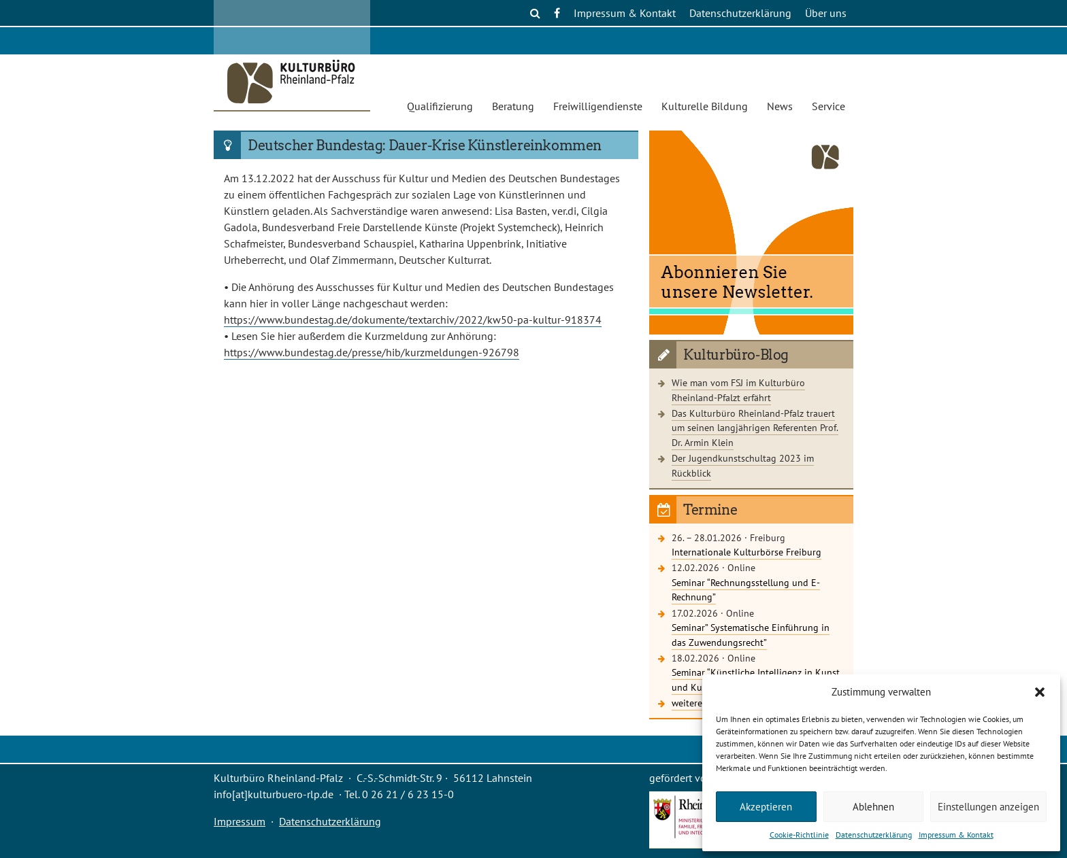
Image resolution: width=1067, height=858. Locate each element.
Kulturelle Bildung (704, 106)
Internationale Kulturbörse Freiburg (746, 551)
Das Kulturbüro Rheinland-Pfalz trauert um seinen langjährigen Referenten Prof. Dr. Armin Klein (755, 428)
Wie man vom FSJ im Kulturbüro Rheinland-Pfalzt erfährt (738, 390)
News (780, 106)
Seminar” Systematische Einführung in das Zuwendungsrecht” (751, 635)
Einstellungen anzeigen (988, 806)
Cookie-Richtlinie (799, 834)
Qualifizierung (440, 106)
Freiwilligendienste (597, 106)
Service (828, 106)
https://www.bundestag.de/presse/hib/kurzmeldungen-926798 (371, 352)
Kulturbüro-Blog (736, 355)
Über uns (826, 13)
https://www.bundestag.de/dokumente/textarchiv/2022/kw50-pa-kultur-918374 (413, 319)
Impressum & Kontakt (956, 834)
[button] (1040, 692)
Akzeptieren (766, 806)
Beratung (513, 106)
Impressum (239, 821)
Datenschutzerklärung (874, 834)
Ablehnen (873, 806)
